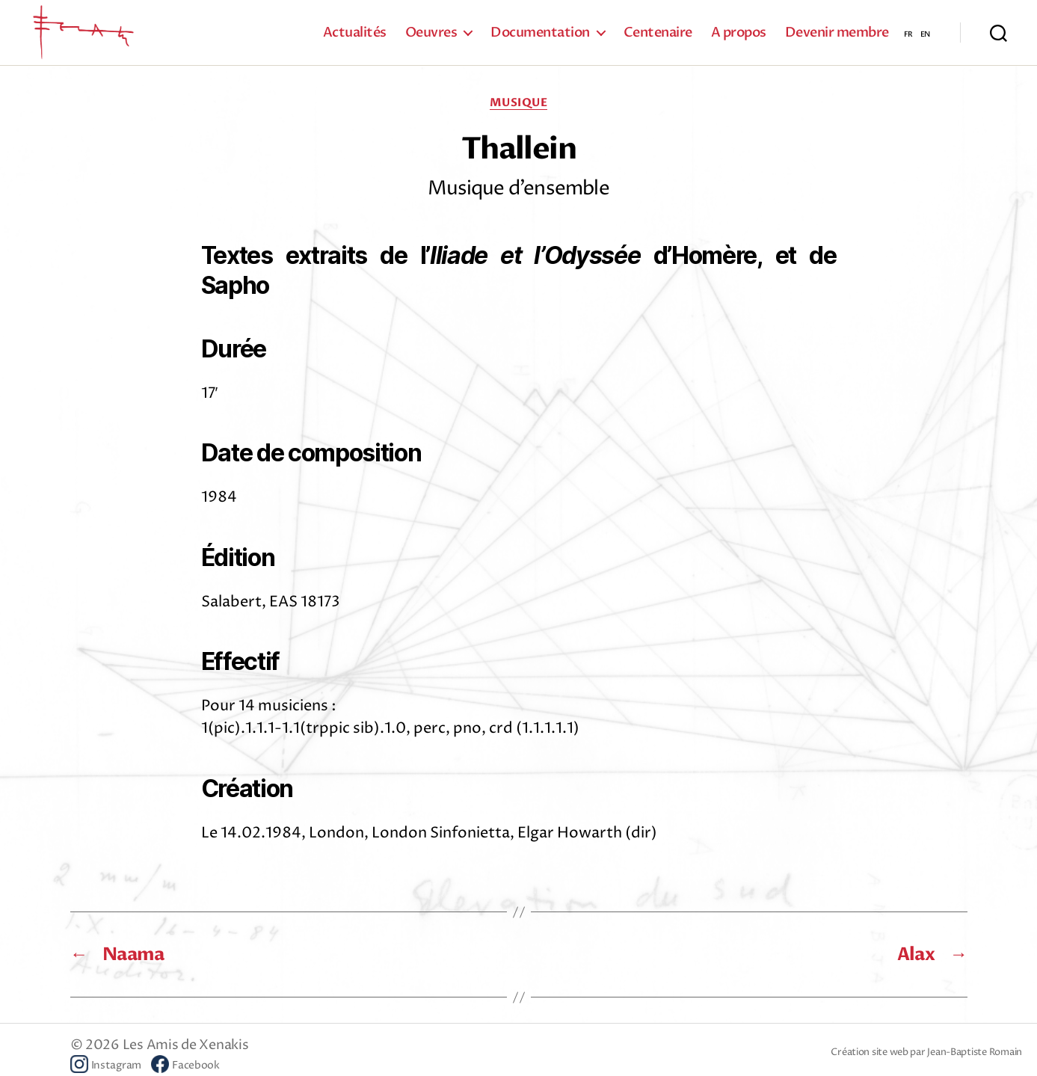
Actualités (355, 37)
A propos (738, 37)
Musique (519, 112)
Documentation (540, 37)
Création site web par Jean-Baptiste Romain (926, 1062)
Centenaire (658, 37)
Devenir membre (837, 37)
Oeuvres (431, 37)
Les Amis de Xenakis (186, 1054)
